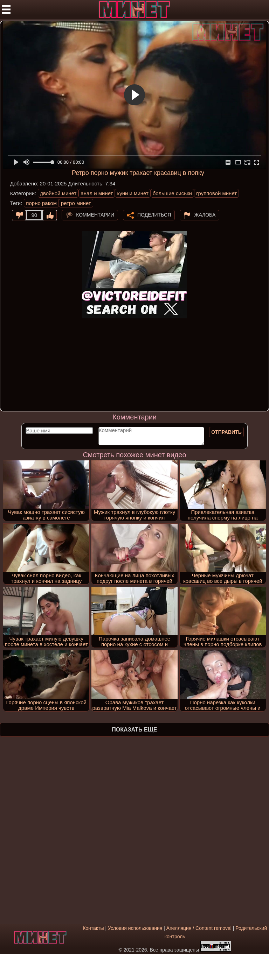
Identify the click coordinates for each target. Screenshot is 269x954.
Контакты (93, 928)
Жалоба (204, 214)
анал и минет (97, 193)
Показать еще (134, 730)
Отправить (226, 432)
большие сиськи (172, 193)
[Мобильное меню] (6, 9)
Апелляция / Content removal (199, 928)
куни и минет (132, 193)
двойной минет (58, 193)
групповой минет (216, 193)
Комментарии (95, 214)
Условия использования (135, 928)
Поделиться (154, 214)
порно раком (41, 203)
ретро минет (76, 203)
